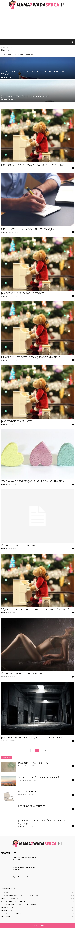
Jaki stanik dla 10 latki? (17, 421)
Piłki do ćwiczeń (9, 910)
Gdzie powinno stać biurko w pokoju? (27, 229)
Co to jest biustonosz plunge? (22, 673)
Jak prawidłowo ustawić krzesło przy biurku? (33, 737)
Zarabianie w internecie (13, 901)
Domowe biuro (27, 791)
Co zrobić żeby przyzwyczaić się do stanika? (32, 165)
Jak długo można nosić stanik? (23, 293)
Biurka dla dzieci (6, 54)
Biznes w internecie (10, 898)
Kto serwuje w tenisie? (31, 806)
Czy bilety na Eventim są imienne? (38, 777)
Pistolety (5, 916)
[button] (72, 42)
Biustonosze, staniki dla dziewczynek (23, 54)
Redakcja (4, 77)
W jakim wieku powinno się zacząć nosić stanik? (35, 609)
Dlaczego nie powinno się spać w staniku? (30, 357)
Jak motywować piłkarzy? (33, 763)
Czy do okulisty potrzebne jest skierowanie (27, 877)
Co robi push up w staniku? (19, 545)
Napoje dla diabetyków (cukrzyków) (19, 904)
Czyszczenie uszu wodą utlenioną (24, 867)
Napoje (4, 892)
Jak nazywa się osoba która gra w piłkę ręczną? (41, 822)
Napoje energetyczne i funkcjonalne (19, 895)
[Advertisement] (37, 24)
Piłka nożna (7, 907)
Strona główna (5, 47)
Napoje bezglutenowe (12, 913)
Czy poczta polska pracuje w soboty (24, 857)
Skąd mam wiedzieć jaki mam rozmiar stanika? (33, 481)
